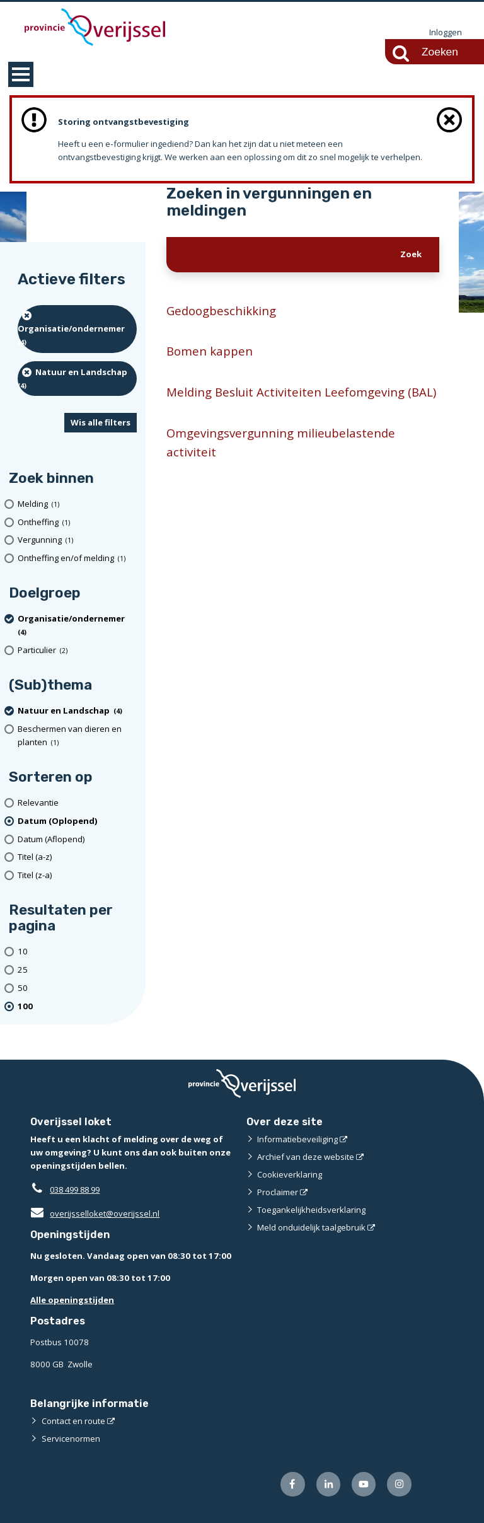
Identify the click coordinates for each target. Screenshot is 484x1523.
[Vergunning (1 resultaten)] (77, 540)
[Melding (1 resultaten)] (77, 504)
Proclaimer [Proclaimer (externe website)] (277, 1192)
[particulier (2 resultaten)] (77, 651)
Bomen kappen (209, 351)
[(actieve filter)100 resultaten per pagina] (77, 1006)
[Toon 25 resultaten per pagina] (77, 970)
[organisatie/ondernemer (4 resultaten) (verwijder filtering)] (77, 329)
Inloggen (445, 32)
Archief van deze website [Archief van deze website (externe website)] (305, 1156)
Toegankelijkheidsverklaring (311, 1209)
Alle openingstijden (72, 1300)
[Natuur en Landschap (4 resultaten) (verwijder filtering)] (77, 378)
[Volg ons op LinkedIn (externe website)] (328, 1485)
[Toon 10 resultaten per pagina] (77, 952)
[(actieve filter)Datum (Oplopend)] (77, 821)
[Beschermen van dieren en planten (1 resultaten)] (77, 735)
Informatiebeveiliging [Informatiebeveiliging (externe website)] (297, 1139)
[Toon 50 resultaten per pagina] (77, 988)
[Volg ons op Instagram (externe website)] (399, 1485)
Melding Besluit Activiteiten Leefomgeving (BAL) (301, 392)
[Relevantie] (77, 803)
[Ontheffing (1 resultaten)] (77, 522)
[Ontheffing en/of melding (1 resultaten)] (77, 559)
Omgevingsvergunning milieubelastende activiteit (281, 443)
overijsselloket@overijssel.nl (94, 1213)
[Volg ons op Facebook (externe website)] (292, 1485)
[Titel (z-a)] (77, 876)
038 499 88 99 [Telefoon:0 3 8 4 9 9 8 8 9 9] (78, 1189)
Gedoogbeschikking (221, 310)
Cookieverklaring (289, 1174)
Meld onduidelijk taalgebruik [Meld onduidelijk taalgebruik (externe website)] (311, 1227)
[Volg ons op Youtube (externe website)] (364, 1485)
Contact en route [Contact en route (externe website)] (73, 1421)
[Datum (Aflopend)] (77, 839)
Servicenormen (71, 1439)
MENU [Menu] (20, 74)
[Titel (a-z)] (77, 857)
